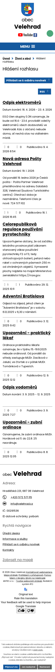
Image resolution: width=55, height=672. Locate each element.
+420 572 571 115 (17, 497)
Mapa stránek (11, 575)
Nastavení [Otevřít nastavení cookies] (45, 667)
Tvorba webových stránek (29, 581)
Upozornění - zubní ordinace (22, 424)
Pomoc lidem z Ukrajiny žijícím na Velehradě (30, 577)
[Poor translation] (30, 610)
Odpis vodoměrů (20, 387)
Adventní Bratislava (23, 296)
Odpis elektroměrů (22, 102)
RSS (44, 91)
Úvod (6, 58)
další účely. (38, 650)
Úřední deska (11, 533)
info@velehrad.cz (18, 504)
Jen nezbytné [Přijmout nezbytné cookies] (28, 667)
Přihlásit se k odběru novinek (28, 80)
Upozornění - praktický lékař (27, 335)
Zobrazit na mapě (18, 559)
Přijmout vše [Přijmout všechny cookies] (11, 667)
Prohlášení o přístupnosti (31, 575)
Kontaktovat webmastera (39, 572)
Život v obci (23, 58)
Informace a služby (15, 539)
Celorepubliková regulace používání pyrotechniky (23, 229)
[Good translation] (21, 610)
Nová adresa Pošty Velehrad (22, 161)
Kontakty (8, 550)
